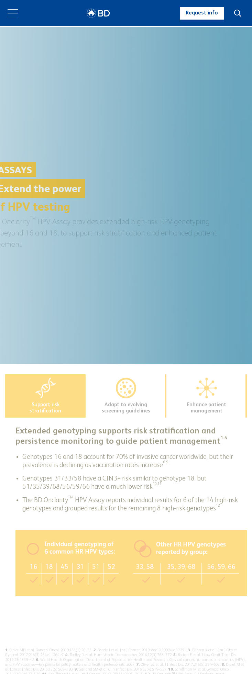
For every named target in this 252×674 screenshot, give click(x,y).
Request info (202, 13)
